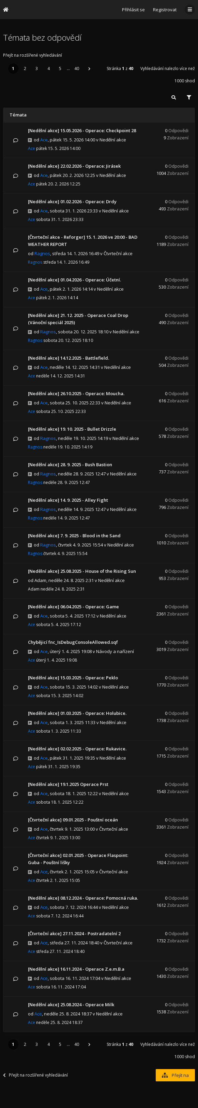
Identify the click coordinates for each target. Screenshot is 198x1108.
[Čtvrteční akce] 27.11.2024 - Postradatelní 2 (74, 933)
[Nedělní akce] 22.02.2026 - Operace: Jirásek (74, 166)
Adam (40, 580)
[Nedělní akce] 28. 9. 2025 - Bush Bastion (70, 464)
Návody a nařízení (115, 651)
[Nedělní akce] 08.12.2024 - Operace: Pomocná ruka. (83, 898)
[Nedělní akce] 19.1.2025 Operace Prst (68, 784)
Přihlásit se (133, 9)
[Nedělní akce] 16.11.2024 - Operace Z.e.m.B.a (76, 969)
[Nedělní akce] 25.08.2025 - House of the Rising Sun (82, 571)
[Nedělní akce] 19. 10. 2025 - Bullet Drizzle (72, 429)
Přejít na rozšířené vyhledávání (32, 55)
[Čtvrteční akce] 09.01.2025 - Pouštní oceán (73, 820)
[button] (89, 69)
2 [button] (25, 68)
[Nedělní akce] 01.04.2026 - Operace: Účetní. (74, 280)
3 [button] (36, 68)
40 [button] (76, 68)
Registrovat (165, 9)
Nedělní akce (113, 140)
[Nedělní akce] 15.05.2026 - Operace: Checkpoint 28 (82, 130)
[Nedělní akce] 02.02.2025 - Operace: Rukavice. (77, 749)
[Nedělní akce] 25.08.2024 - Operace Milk (71, 1004)
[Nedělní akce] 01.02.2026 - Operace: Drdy (72, 201)
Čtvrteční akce (118, 253)
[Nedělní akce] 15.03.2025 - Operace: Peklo (73, 678)
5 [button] (60, 68)
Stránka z (120, 68)
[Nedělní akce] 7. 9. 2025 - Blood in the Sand (74, 535)
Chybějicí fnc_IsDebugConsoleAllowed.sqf (73, 642)
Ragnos (42, 253)
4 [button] (48, 68)
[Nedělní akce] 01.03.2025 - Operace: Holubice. (77, 713)
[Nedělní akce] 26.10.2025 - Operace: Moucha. (76, 393)
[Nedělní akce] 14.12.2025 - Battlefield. (68, 358)
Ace (44, 140)
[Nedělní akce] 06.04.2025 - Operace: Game (73, 607)
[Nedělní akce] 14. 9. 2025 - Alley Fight (68, 500)
